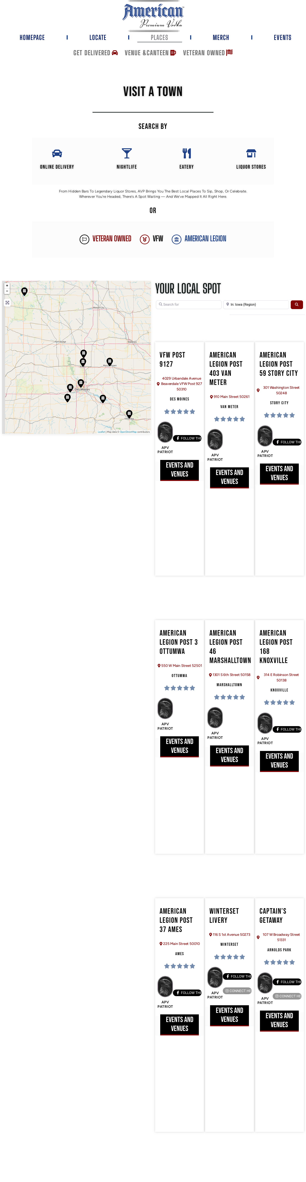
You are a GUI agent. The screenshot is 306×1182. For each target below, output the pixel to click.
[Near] (256, 309)
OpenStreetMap (128, 436)
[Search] (297, 309)
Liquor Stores (251, 171)
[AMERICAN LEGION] (176, 244)
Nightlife (127, 171)
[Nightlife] (126, 155)
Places (159, 37)
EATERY (187, 171)
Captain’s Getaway (273, 921)
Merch (221, 37)
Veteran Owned (112, 243)
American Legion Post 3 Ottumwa (179, 647)
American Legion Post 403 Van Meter (226, 373)
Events (283, 37)
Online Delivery (57, 171)
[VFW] (145, 244)
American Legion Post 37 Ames (176, 925)
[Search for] (189, 309)
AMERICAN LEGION (205, 243)
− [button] (7, 295)
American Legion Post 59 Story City (279, 369)
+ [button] (7, 290)
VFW (158, 243)
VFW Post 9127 (172, 364)
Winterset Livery (224, 921)
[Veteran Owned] (84, 244)
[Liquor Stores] (251, 155)
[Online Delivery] (56, 155)
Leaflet (101, 436)
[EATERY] (186, 155)
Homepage (32, 37)
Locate (98, 37)
